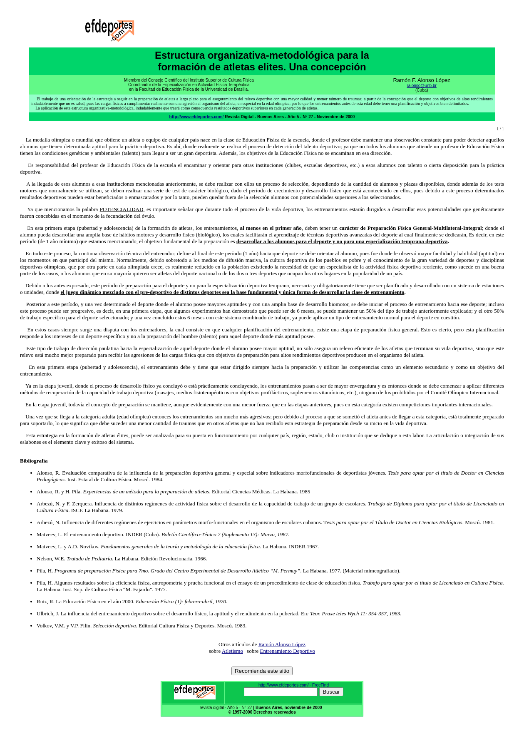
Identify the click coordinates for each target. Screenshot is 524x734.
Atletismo (232, 651)
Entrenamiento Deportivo (287, 651)
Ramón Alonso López (281, 644)
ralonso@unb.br (422, 85)
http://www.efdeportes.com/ (196, 116)
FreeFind (320, 685)
